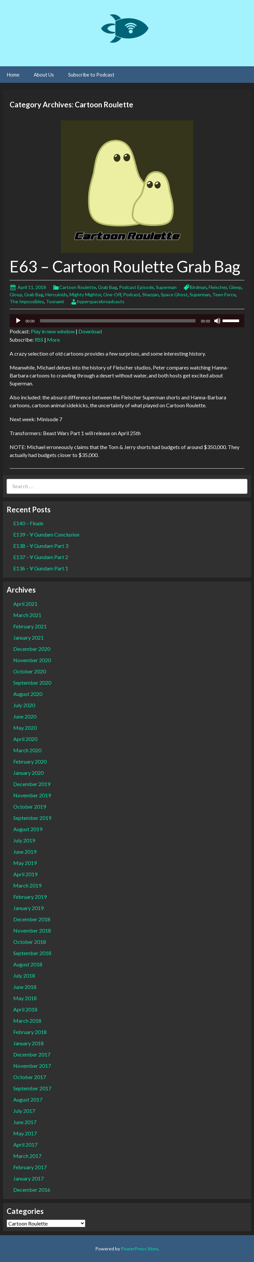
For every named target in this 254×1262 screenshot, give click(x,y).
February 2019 (30, 896)
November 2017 (32, 1065)
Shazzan (150, 294)
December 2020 (31, 649)
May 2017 (25, 1133)
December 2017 (31, 1054)
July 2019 (24, 840)
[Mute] (217, 320)
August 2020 (27, 694)
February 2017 (30, 1167)
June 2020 (24, 716)
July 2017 (24, 1111)
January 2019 (28, 908)
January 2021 (28, 637)
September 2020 (32, 682)
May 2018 (25, 998)
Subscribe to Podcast (91, 75)
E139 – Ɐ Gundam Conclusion (46, 534)
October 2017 (29, 1077)
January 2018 (28, 1043)
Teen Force (224, 294)
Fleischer (218, 287)
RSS (39, 339)
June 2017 (24, 1122)
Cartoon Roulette (77, 287)
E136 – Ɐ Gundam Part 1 (40, 568)
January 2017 (28, 1178)
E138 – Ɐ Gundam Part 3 (40, 546)
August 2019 (27, 829)
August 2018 (27, 964)
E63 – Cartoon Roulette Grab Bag (125, 266)
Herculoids (56, 294)
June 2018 (24, 987)
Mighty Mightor (85, 294)
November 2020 (32, 660)
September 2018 (32, 953)
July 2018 (24, 975)
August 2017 (27, 1099)
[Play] (18, 320)
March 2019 (27, 885)
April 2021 (25, 604)
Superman (166, 287)
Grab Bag (107, 287)
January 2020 (28, 773)
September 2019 (32, 818)
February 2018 (30, 1032)
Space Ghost (174, 294)
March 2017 (27, 1156)
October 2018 (29, 942)
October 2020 (29, 671)
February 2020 (30, 761)
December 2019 (31, 784)
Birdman (198, 287)
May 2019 (25, 863)
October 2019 (29, 806)
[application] (127, 320)
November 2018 (32, 930)
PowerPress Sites (139, 1248)
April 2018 (25, 1009)
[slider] (118, 320)
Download (90, 331)
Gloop (16, 294)
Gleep (235, 287)
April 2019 (25, 874)
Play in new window (53, 331)
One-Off (112, 294)
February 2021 (30, 626)
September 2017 (32, 1088)
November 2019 (32, 795)
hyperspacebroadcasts (100, 301)
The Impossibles (27, 301)
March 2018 (27, 1020)
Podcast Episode (136, 287)
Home (13, 75)
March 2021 (27, 615)
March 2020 (27, 750)
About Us (44, 75)
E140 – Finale (28, 523)
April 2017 (25, 1144)
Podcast (131, 294)
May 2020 (25, 727)
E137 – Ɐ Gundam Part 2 (40, 557)
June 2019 (24, 851)
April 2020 (25, 739)
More (53, 339)
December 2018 (31, 919)
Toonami (55, 301)
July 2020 (24, 705)
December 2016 (31, 1189)
